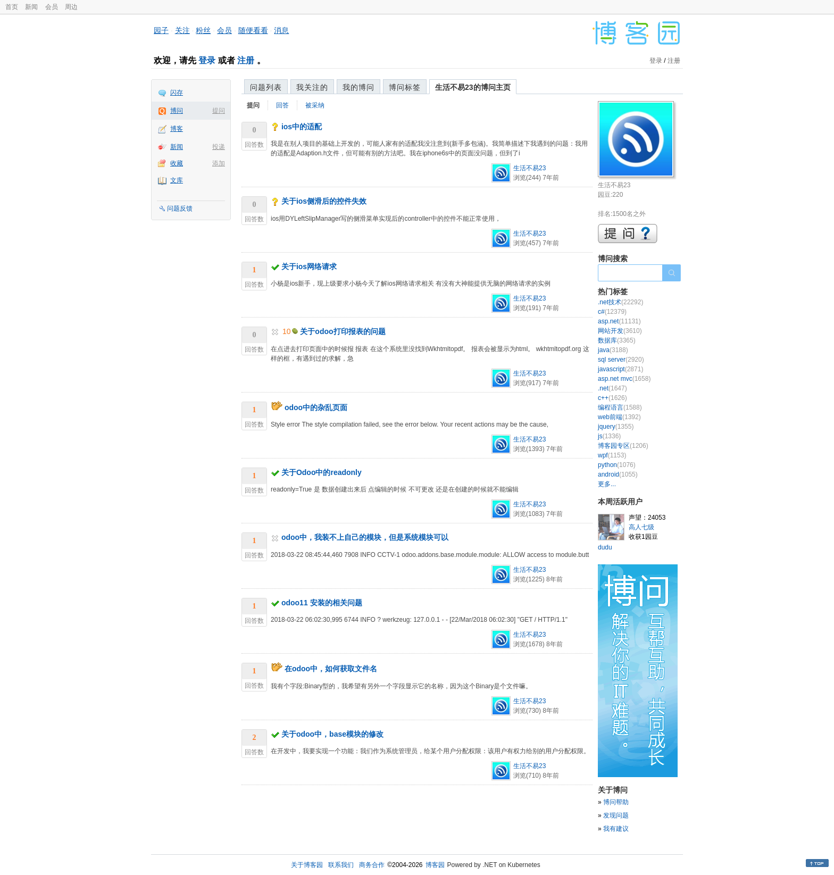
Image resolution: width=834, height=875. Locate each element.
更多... (607, 484)
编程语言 (620, 407)
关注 (182, 30)
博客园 (435, 865)
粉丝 (203, 30)
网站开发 (620, 331)
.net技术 (620, 302)
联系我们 (341, 865)
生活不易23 (529, 168)
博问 (176, 110)
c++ (612, 398)
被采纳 (314, 105)
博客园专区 (623, 445)
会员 (51, 7)
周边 (71, 7)
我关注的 (312, 87)
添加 (218, 163)
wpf (612, 455)
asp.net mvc (624, 378)
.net (612, 388)
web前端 (619, 417)
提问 (218, 110)
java (613, 350)
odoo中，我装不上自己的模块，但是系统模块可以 (364, 537)
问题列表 (266, 87)
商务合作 (372, 865)
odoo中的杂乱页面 (316, 407)
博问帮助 (616, 802)
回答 (282, 105)
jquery (615, 426)
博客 (176, 128)
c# (612, 311)
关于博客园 (307, 865)
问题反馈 (180, 208)
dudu (605, 547)
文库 (176, 180)
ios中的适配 (301, 126)
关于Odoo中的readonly (321, 472)
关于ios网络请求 (309, 266)
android (618, 474)
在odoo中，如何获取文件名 (331, 668)
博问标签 (405, 87)
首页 (11, 7)
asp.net (619, 321)
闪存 (176, 92)
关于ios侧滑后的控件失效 (323, 201)
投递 (218, 147)
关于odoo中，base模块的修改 (332, 734)
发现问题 (616, 815)
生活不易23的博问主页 (473, 87)
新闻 (31, 7)
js (609, 436)
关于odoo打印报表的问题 (342, 331)
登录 (206, 60)
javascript (620, 369)
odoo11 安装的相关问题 (321, 602)
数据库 (617, 340)
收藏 (176, 163)
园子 (161, 30)
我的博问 (358, 87)
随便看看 (253, 30)
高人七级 (641, 527)
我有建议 (616, 828)
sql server (621, 359)
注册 (245, 60)
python (617, 465)
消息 (281, 30)
